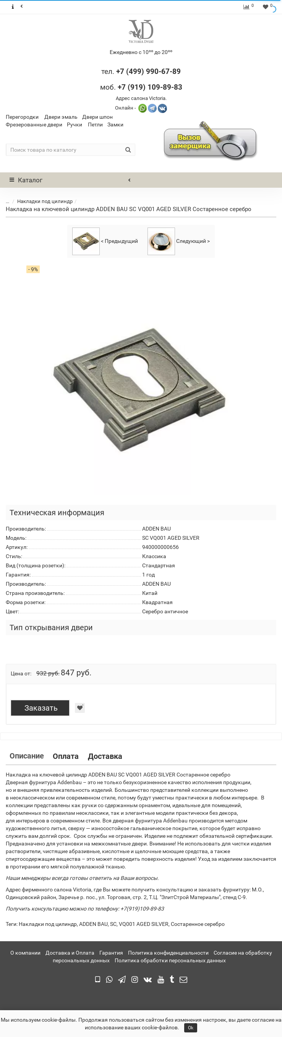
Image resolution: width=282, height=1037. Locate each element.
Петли (95, 124)
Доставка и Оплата (69, 953)
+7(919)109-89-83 (142, 909)
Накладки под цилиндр (45, 201)
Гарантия (111, 953)
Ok (190, 1027)
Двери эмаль (61, 117)
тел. (108, 71)
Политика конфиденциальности (168, 953)
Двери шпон (97, 117)
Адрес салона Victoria (140, 98)
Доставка (105, 756)
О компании (25, 953)
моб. (141, 87)
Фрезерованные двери (34, 124)
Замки (115, 124)
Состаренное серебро (198, 924)
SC (113, 924)
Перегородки (22, 117)
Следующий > (178, 241)
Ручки (74, 124)
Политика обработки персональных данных (170, 960)
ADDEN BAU (93, 924)
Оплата (66, 756)
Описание (27, 755)
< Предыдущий (105, 241)
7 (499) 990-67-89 (150, 71)
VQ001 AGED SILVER (144, 924)
